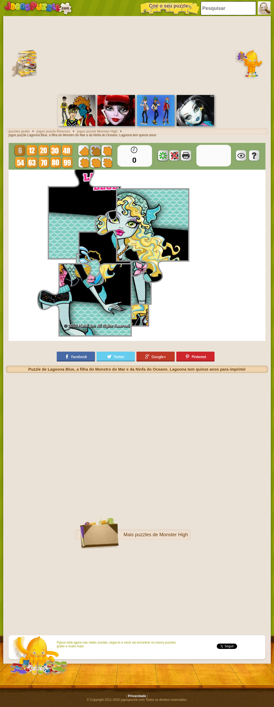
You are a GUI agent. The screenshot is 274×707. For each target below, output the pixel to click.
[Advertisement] (137, 54)
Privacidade (137, 696)
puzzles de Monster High (161, 534)
